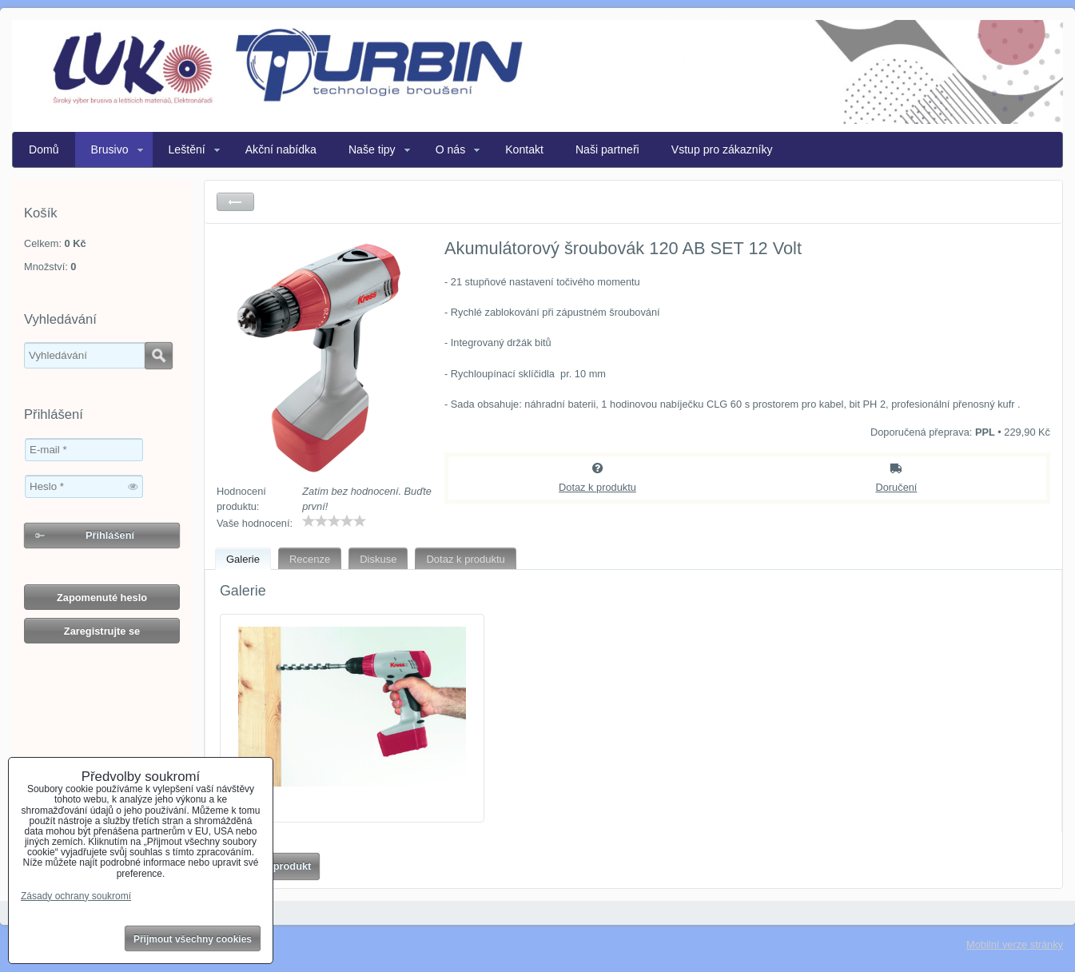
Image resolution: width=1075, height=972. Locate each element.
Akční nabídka (281, 149)
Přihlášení (110, 535)
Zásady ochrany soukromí (76, 896)
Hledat (159, 355)
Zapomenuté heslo (102, 598)
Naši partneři (607, 149)
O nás (451, 149)
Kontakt (524, 149)
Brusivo (110, 149)
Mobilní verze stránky (1014, 944)
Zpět (235, 202)
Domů (44, 149)
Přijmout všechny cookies (192, 939)
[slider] (334, 521)
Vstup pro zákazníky (722, 149)
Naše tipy (372, 149)
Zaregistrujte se (102, 631)
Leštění (187, 149)
